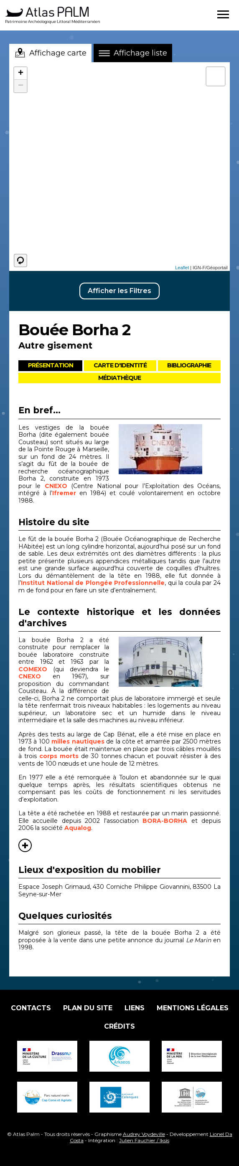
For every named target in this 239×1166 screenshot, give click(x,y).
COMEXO (35, 669)
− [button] (20, 86)
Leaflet (182, 267)
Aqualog (77, 828)
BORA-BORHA (164, 821)
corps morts (59, 756)
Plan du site (87, 1008)
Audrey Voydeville (144, 1134)
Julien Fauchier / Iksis (144, 1140)
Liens (135, 1008)
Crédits (119, 1026)
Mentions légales (193, 1008)
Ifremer (64, 493)
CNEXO (58, 486)
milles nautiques (77, 741)
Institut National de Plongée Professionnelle (93, 583)
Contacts (31, 1008)
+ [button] (20, 73)
